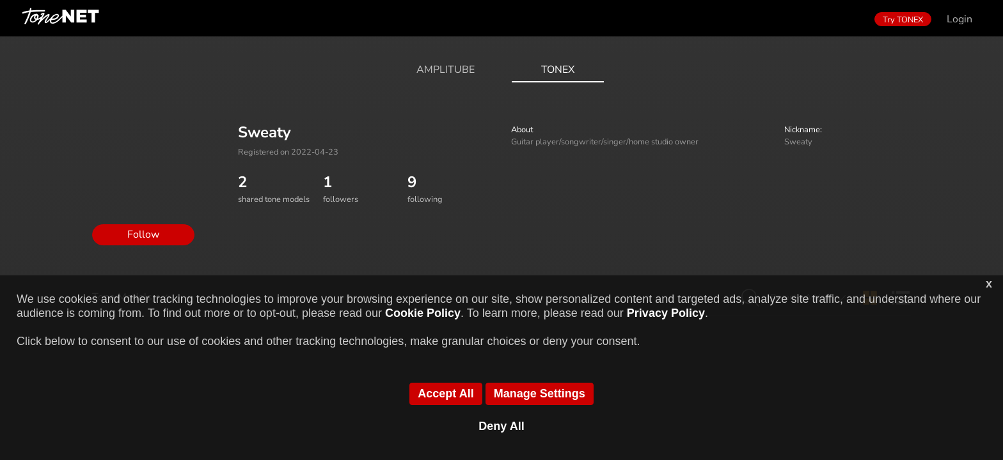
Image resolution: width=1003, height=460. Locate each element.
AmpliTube (445, 70)
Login (959, 19)
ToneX (557, 70)
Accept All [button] (445, 393)
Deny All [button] (501, 426)
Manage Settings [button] (539, 393)
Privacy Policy (666, 313)
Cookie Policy (423, 313)
